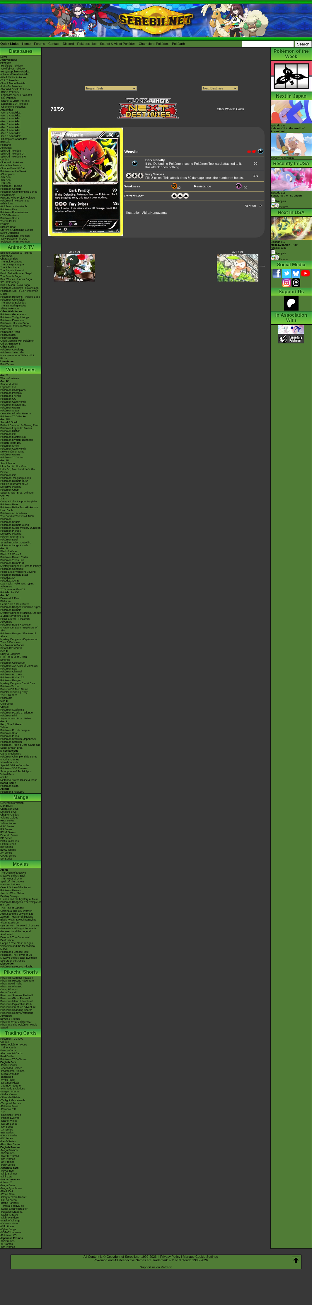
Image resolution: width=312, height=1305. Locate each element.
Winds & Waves (9, 378)
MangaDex (6, 805)
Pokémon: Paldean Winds (15, 326)
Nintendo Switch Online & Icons (18, 780)
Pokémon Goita (9, 785)
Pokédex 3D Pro (10, 580)
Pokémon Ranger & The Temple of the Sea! (20, 903)
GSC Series (7, 826)
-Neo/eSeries (8, 1141)
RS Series (6, 829)
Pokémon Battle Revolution (16, 624)
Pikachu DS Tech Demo (14, 689)
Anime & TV (21, 247)
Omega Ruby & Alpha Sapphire (18, 501)
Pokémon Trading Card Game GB (20, 744)
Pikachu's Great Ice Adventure (18, 1007)
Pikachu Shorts (21, 972)
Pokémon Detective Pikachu (16, 966)
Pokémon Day (8, 209)
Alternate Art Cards (11, 1053)
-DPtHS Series (9, 1135)
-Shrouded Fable (10, 1097)
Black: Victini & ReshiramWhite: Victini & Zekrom (18, 921)
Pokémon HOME (10, 431)
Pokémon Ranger (10, 680)
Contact (53, 43)
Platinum (5, 601)
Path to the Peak (10, 332)
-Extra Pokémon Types (13, 1044)
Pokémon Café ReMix (13, 401)
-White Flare (7, 1079)
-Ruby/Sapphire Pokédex (15, 71)
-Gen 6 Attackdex (10, 127)
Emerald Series (9, 835)
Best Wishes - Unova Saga (16, 279)
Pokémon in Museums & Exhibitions (14, 202)
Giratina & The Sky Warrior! (16, 910)
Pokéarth (178, 43)
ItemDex (5, 141)
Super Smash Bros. (11, 747)
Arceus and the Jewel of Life (16, 913)
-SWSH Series (8, 1123)
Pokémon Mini (8, 715)
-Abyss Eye (7, 1170)
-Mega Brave (8, 1185)
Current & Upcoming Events (16, 229)
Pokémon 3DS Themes (14, 768)
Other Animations (10, 343)
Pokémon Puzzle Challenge (16, 712)
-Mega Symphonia (11, 1188)
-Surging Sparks (9, 1091)
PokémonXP (7, 194)
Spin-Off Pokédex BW (13, 156)
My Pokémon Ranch (12, 645)
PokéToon (6, 329)
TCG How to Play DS (12, 589)
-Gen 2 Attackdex (10, 115)
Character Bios (9, 258)
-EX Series (6, 1138)
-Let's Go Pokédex (11, 86)
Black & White (8, 551)
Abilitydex (6, 147)
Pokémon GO (8, 398)
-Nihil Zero (6, 1176)
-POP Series (7, 1164)
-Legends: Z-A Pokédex (14, 103)
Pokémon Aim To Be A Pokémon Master (19, 292)
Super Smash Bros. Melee (15, 718)
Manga (20, 797)
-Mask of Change (10, 1220)
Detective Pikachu (10, 486)
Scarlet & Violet (9, 384)
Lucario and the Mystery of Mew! (19, 899)
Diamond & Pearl (10, 598)
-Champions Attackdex (13, 139)
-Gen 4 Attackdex (10, 121)
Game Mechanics (10, 165)
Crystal (4, 706)
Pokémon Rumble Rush (14, 480)
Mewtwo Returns (10, 884)
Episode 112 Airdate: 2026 (284, 244)
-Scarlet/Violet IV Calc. (13, 168)
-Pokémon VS (8, 1235)
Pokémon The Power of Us (16, 954)
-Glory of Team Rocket (13, 1197)
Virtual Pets (7, 774)
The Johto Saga (9, 267)
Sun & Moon (7, 463)
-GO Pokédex (8, 97)
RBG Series (7, 820)
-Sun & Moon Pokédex (13, 83)
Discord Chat (8, 227)
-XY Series (6, 1129)
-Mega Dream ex (10, 1179)
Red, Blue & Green (11, 724)
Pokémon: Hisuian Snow (14, 323)
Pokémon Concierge (12, 349)
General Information (12, 802)
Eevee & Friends (10, 1018)
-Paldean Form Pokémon (15, 241)
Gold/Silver (6, 703)
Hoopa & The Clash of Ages (16, 943)
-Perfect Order (8, 1065)
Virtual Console (9, 762)
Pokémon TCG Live (11, 457)
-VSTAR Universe (10, 1232)
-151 (3, 1112)
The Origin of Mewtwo (13, 872)
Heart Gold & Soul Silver (14, 604)
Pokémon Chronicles (12, 299)
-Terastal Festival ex (12, 1205)
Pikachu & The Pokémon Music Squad (18, 1026)
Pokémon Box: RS (11, 674)
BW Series (6, 846)
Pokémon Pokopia (11, 393)
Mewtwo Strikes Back (12, 875)
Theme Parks (8, 221)
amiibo (4, 777)
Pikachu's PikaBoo (11, 986)
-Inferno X (6, 1182)
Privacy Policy (170, 1256)
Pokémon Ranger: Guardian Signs (20, 607)
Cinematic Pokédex (11, 162)
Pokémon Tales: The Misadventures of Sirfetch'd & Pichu (17, 355)
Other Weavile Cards (230, 109)
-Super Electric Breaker (14, 1208)
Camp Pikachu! (9, 989)
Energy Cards (8, 1050)
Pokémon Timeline (11, 185)
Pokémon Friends (10, 395)
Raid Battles (7, 1056)
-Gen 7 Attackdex (10, 130)
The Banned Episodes (13, 305)
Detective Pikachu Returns (15, 413)
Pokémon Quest (9, 489)
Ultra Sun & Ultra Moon (14, 466)
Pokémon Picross (10, 530)
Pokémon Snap (9, 733)
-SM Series (6, 1126)
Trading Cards (21, 1033)
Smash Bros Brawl (11, 648)
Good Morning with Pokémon (17, 340)
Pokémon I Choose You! (14, 951)
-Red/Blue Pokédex (11, 65)
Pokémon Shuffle (10, 522)
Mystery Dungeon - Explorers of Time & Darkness (18, 641)
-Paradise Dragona (11, 1211)
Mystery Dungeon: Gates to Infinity (20, 566)
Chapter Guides (9, 814)
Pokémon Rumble (10, 610)
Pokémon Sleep (9, 410)
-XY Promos (7, 1161)
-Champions (7, 174)
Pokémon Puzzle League (15, 730)
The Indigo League (11, 261)
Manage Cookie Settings (200, 1256)
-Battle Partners (9, 1202)
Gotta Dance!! (8, 992)
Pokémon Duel (9, 539)
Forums (39, 43)
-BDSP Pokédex (9, 92)
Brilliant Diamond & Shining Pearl (19, 425)
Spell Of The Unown (12, 881)
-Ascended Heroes (11, 1068)
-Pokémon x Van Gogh (13, 206)
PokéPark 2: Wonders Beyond (17, 571)
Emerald (5, 659)
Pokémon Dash (9, 668)
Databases (21, 51)
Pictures (280, 207)
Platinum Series (9, 841)
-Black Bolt (6, 1076)
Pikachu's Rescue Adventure (17, 980)
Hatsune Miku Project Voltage (17, 197)
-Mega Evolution (9, 1073)
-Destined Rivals (10, 1082)
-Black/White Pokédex (13, 77)
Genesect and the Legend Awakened (15, 933)
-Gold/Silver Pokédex (12, 68)
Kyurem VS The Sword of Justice (19, 925)
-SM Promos (7, 1158)
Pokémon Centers (10, 188)
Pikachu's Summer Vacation (16, 977)
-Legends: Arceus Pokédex (16, 95)
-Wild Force (7, 1226)
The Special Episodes (13, 302)
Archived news (9, 59)
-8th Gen (5, 180)
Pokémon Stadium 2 (12, 709)
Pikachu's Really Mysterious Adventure (16, 1014)
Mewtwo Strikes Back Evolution (18, 957)
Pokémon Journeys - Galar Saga (19, 288)
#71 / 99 (237, 252)
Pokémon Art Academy (13, 513)
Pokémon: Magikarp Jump (15, 478)
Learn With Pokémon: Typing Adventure (17, 585)
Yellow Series (8, 823)
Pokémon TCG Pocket (13, 416)
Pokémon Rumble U (12, 563)
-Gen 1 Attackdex (10, 112)
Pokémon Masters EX (13, 404)
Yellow (4, 727)
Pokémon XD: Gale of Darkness (19, 665)
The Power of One (11, 878)
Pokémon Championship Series (18, 191)
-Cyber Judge (8, 1229)
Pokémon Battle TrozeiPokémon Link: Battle (19, 509)
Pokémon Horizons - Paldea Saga (20, 296)
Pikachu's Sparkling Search (16, 1010)
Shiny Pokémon (9, 308)
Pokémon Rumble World (14, 524)
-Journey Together (10, 1085)
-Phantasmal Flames (12, 1071)
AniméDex (6, 255)
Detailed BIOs (8, 811)
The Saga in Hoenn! (12, 270)
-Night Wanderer (10, 1217)
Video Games (20, 369)
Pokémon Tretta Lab (12, 560)
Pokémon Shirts (9, 218)
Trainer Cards (8, 1047)
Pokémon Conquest (11, 568)
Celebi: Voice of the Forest (15, 887)
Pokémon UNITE (10, 407)
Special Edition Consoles (15, 765)
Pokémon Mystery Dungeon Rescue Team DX (16, 441)
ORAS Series (8, 855)
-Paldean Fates (9, 1106)
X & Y (3, 498)
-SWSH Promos (9, 1156)
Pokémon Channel (11, 671)
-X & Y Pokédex (9, 80)
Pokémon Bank (9, 504)
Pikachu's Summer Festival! (16, 995)
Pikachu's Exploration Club (16, 1004)
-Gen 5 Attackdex (10, 124)
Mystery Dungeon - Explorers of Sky (18, 629)
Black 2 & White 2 (10, 554)
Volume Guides (9, 817)
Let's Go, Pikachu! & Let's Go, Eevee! (17, 471)
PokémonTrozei (9, 686)
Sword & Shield (9, 422)
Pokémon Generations (13, 314)
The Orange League (12, 264)
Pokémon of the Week (13, 171)
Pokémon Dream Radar (14, 557)
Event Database (9, 232)
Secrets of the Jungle (12, 960)
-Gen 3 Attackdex (10, 118)
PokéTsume (7, 364)
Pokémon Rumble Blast (14, 574)
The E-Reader (8, 695)
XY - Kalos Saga (10, 282)
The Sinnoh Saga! (10, 276)
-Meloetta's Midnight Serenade (18, 928)
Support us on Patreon (156, 1267)
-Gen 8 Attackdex (10, 133)
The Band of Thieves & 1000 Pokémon (17, 518)
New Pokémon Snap (12, 451)
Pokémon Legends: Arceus (16, 428)
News (3, 56)
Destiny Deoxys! (9, 896)
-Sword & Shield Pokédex (15, 89)
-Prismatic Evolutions (12, 1088)
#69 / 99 (74, 252)
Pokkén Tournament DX (14, 483)
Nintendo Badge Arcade (14, 545)
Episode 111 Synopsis (286, 197)
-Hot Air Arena (8, 1200)
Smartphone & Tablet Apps (15, 771)
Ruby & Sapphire (10, 653)
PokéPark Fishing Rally (14, 692)
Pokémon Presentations (14, 212)
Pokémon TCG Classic (13, 1059)
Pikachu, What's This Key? (16, 1021)
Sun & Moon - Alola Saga (15, 285)
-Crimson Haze (9, 1223)
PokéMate (6, 697)
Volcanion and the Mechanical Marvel (17, 947)
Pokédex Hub (87, 43)
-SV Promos (7, 1153)
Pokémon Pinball (10, 736)
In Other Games (9, 759)
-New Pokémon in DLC (13, 238)
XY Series (6, 852)
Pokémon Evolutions (12, 320)
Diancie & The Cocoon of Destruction (15, 939)
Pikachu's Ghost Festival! (15, 998)
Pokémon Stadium (11, 741)
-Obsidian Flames (10, 1115)
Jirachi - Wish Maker (12, 893)
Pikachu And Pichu (11, 983)
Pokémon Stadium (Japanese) (18, 739)
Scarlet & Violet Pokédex (117, 43)
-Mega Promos (9, 1150)
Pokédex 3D (7, 577)
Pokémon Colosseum (12, 662)
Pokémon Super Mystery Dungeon (20, 527)
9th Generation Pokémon (15, 235)
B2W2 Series (8, 849)
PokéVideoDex (9, 337)
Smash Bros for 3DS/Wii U (15, 542)
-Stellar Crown (8, 1094)
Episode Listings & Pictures (16, 252)
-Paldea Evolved (10, 1117)
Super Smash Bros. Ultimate (17, 492)
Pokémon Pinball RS (12, 677)
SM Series (6, 858)
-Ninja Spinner (8, 1173)
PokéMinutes (8, 334)
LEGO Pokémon (10, 215)
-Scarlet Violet (8, 1120)
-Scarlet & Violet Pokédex (15, 100)
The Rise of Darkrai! (12, 907)
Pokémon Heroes (10, 890)
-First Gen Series (10, 1144)
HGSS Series (8, 844)
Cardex (4, 159)
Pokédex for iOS (10, 592)
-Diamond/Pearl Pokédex (15, 74)
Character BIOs (9, 808)
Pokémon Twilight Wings (14, 317)
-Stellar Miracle (9, 1214)
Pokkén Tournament (12, 536)
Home (26, 43)
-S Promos (6, 1244)
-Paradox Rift (8, 1109)
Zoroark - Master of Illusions (16, 916)
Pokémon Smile (9, 445)
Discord (68, 43)
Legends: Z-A (8, 387)
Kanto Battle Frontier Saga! (16, 273)
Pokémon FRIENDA (12, 791)
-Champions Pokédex (12, 106)
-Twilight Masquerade (12, 1100)
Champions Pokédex (154, 43)
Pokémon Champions (12, 390)
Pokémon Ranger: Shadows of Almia (18, 635)
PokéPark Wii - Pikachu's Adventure (15, 620)
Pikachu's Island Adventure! (16, 1001)
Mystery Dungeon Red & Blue (17, 683)
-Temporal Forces (10, 1103)
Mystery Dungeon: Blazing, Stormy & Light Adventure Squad (20, 614)
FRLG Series (8, 832)
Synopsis (278, 253)
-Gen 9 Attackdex (10, 136)
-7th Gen (5, 183)
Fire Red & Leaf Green (13, 656)
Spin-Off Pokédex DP (12, 153)
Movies (21, 864)
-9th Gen (5, 177)
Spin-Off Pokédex (10, 150)
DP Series (6, 838)
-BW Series (7, 1132)
